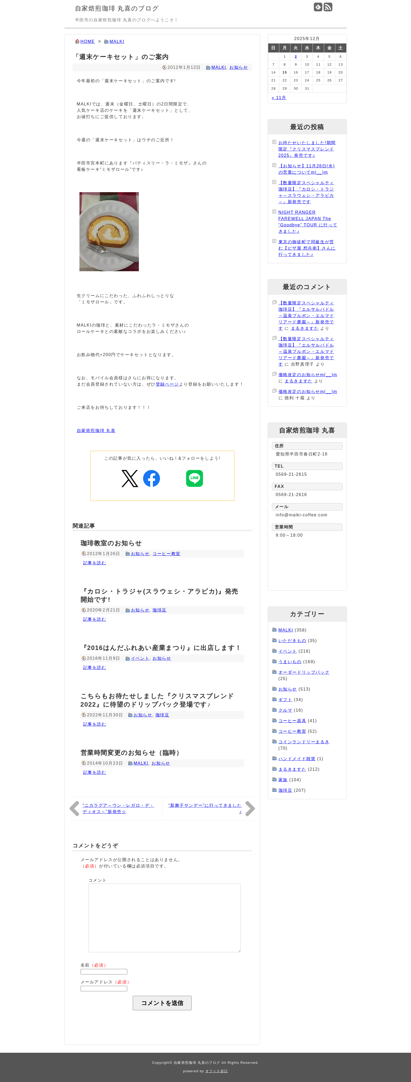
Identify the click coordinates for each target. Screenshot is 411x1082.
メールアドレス (106, 982)
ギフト (285, 699)
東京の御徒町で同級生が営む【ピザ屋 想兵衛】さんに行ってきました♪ (307, 248)
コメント (97, 880)
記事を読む (94, 563)
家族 (283, 780)
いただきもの (292, 640)
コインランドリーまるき (304, 742)
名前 (94, 965)
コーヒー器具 (292, 721)
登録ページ (167, 384)
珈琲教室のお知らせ (111, 543)
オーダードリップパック (304, 672)
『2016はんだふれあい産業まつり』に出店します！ (161, 647)
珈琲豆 (160, 610)
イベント (140, 658)
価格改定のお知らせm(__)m (307, 374)
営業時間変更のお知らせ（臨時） (132, 752)
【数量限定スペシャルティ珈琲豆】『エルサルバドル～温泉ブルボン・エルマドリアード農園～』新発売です (306, 316)
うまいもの (290, 661)
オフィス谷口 (216, 1071)
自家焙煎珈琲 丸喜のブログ (117, 8)
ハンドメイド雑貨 (297, 758)
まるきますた (305, 328)
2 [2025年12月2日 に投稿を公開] (296, 57)
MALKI (117, 41)
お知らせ (238, 67)
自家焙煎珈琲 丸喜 (96, 430)
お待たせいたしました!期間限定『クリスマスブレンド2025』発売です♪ (307, 149)
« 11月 (279, 97)
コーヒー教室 (167, 553)
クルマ (285, 710)
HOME (88, 41)
